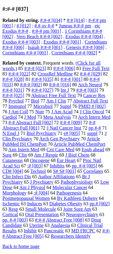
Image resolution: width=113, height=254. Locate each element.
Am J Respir (46, 155)
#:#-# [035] (42, 79)
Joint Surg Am (77, 209)
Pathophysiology (77, 182)
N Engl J (10, 133)
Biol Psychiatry (41, 133)
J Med (30, 117)
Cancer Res (94, 95)
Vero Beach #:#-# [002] (39, 36)
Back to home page (20, 246)
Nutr (39, 111)
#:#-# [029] (91, 73)
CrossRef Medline (55, 73)
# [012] (24, 25)
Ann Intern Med (23, 149)
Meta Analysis (57, 117)
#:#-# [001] (71, 79)
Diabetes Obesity (66, 203)
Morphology (14, 192)
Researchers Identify (70, 236)
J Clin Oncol (92, 111)
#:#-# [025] (13, 95)
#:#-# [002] (31, 84)
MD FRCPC (83, 230)
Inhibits (57, 165)
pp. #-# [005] (84, 165)
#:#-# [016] (60, 84)
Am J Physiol (32, 187)
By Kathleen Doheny (77, 198)
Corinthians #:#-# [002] (74, 52)
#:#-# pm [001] (46, 31)
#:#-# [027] (42, 90)
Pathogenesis (69, 192)
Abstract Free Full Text (53, 95)
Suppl (65, 106)
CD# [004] (12, 171)
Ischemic (11, 203)
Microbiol (43, 106)
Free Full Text (95, 68)
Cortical (10, 214)
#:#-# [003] (87, 90)
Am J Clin (56, 100)
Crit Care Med (60, 149)
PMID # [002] (92, 106)
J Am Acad (61, 111)
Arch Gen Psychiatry (59, 138)
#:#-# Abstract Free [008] (59, 219)
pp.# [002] (99, 203)
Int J (65, 90)
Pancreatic (54, 230)
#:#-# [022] (19, 73)
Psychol (16, 100)
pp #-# (95, 127)
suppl (92, 133)
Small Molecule (40, 209)
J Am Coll (18, 111)
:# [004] (41, 192)
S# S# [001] (64, 171)
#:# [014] (76, 20)
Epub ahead (93, 149)
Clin (23, 155)
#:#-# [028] (13, 79)
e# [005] (72, 133)
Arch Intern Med (94, 117)
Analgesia (60, 225)
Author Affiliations (56, 176)
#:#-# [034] (51, 20)
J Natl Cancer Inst (64, 127)
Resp (13, 209)
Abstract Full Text (90, 100)
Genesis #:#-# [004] (85, 47)
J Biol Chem (77, 155)
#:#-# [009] (71, 122)
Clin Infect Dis (16, 176)
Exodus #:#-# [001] (62, 41)
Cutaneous (12, 160)
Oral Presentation (42, 214)
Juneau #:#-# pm (75, 25)
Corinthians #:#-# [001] (25, 52)
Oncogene (40, 160)
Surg (6, 155)
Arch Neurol (90, 84)
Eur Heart (66, 160)
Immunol (17, 106)
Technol (38, 171)
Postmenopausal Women (26, 198)
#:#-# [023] (35, 68)
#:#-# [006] (64, 68)
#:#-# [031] (13, 90)
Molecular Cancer (69, 187)
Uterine (36, 225)
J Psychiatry (42, 182)
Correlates (93, 171)
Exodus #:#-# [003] (21, 41)
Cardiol (9, 117)
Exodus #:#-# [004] (84, 36)
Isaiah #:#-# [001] (45, 47)
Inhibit (30, 230)
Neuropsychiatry (82, 214)
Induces (34, 203)
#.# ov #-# (44, 25)
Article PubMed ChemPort (79, 144)
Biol (35, 100)
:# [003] (34, 165)
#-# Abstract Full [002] (30, 122)
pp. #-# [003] (15, 219)
